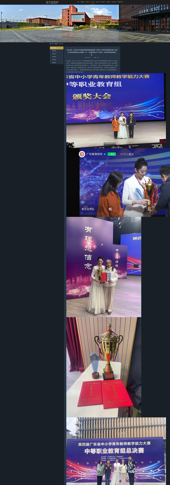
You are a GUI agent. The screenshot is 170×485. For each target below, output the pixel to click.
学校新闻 (61, 43)
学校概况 (82, 1)
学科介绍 (98, 1)
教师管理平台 (120, 1)
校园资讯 (93, 1)
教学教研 (108, 1)
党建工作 (88, 1)
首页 (78, 1)
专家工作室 (114, 1)
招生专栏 (103, 1)
